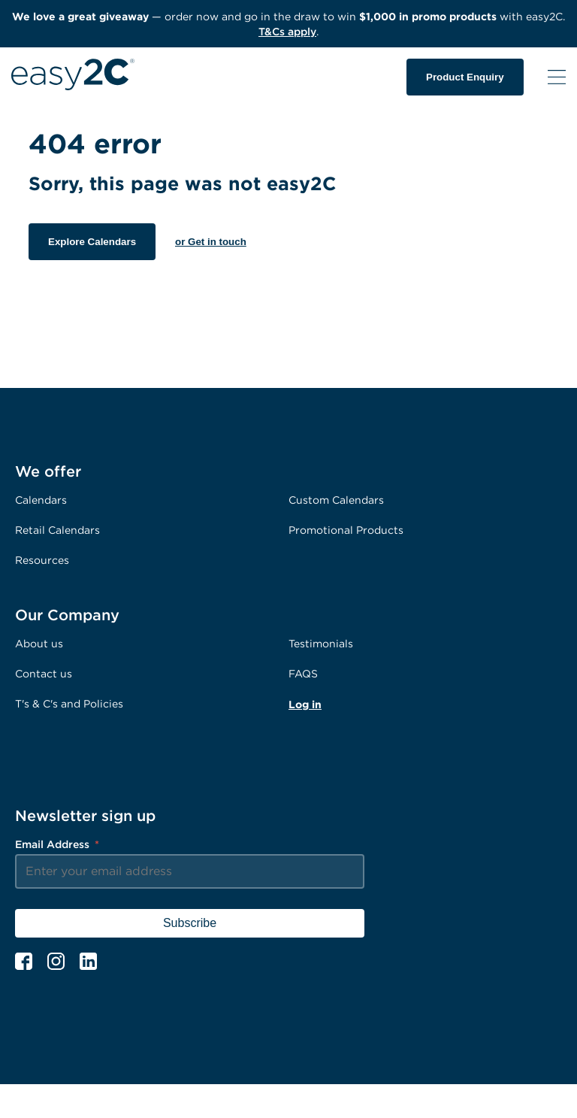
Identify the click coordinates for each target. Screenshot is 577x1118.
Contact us (43, 673)
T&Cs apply (287, 31)
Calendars (41, 499)
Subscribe (189, 923)
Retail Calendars (57, 529)
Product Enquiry (465, 77)
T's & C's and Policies (69, 703)
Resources (42, 559)
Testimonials (320, 643)
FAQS (303, 673)
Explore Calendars (92, 241)
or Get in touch (210, 241)
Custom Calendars (336, 499)
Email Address (57, 844)
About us (39, 643)
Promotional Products (345, 529)
